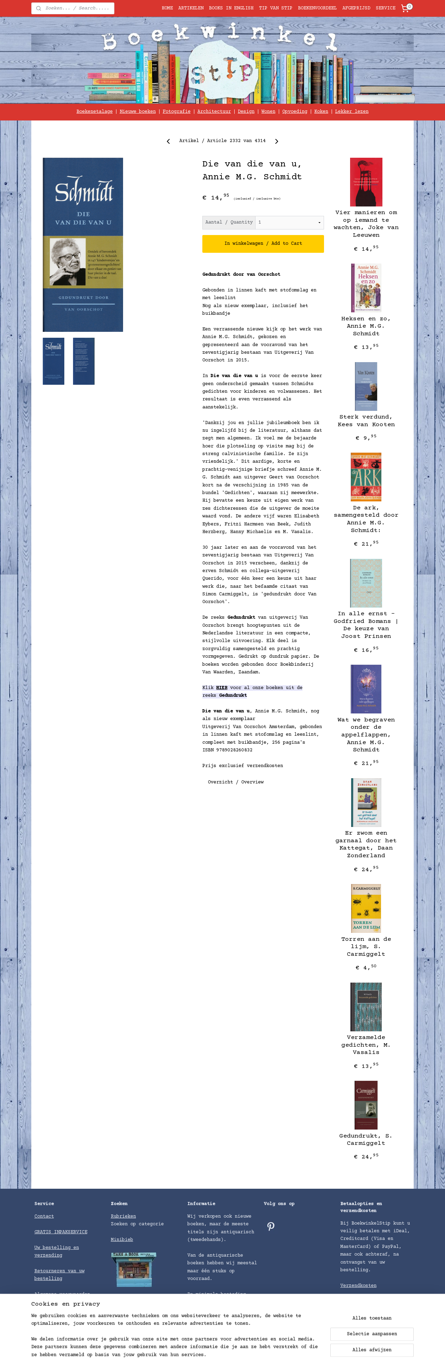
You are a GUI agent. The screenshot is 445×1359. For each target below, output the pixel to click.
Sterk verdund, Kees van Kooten (366, 421)
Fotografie (177, 112)
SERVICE (385, 8)
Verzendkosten (358, 1286)
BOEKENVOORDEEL (317, 8)
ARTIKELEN (190, 8)
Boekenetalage (94, 112)
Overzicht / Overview (236, 782)
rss (272, 1346)
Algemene (46, 1294)
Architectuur (214, 112)
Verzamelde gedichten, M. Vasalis (366, 1045)
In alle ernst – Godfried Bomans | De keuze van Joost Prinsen (366, 625)
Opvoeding (294, 112)
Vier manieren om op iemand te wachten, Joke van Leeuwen (366, 224)
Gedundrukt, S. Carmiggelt (366, 1140)
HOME (167, 8)
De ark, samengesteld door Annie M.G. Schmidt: (366, 519)
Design (246, 112)
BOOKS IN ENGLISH (231, 8)
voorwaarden (74, 1294)
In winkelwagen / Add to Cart (263, 244)
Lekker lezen (352, 112)
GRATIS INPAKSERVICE (60, 1232)
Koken (321, 112)
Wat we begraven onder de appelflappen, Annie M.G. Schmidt (366, 735)
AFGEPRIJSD (356, 8)
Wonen (268, 112)
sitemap (252, 1346)
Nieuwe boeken (138, 112)
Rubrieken (123, 1216)
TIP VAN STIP (275, 8)
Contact (44, 1216)
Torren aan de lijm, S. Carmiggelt (366, 947)
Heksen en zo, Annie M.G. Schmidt (366, 326)
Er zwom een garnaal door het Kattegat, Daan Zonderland (366, 844)
